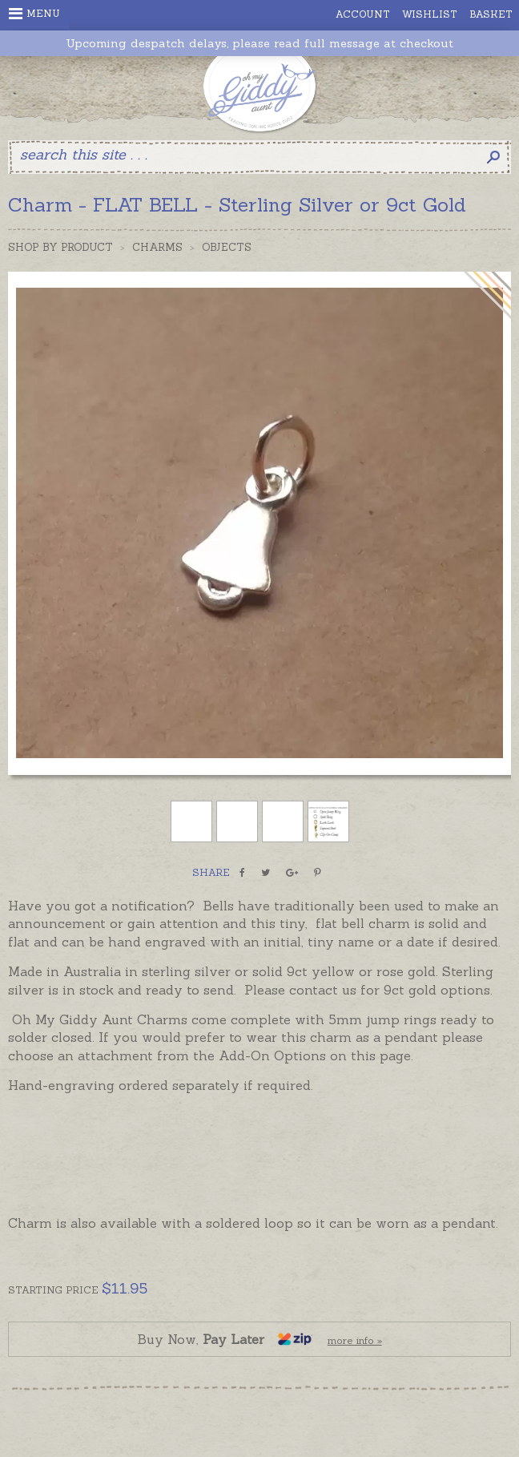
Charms (157, 247)
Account (363, 14)
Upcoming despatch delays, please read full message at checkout (259, 43)
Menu (34, 14)
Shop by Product (60, 247)
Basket (491, 14)
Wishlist (429, 14)
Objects (226, 247)
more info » (355, 1340)
